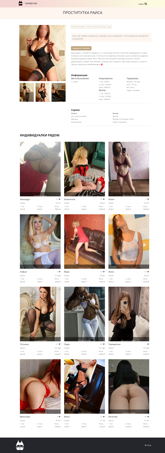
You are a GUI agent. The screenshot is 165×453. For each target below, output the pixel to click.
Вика (67, 416)
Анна (111, 271)
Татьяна (24, 344)
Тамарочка (114, 344)
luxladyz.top (27, 3)
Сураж (143, 3)
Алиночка (69, 199)
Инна (111, 199)
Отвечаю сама (105, 27)
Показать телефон (81, 48)
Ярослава (25, 416)
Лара (67, 344)
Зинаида (25, 199)
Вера (66, 271)
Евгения (112, 416)
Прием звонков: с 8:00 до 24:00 (84, 27)
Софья (23, 271)
